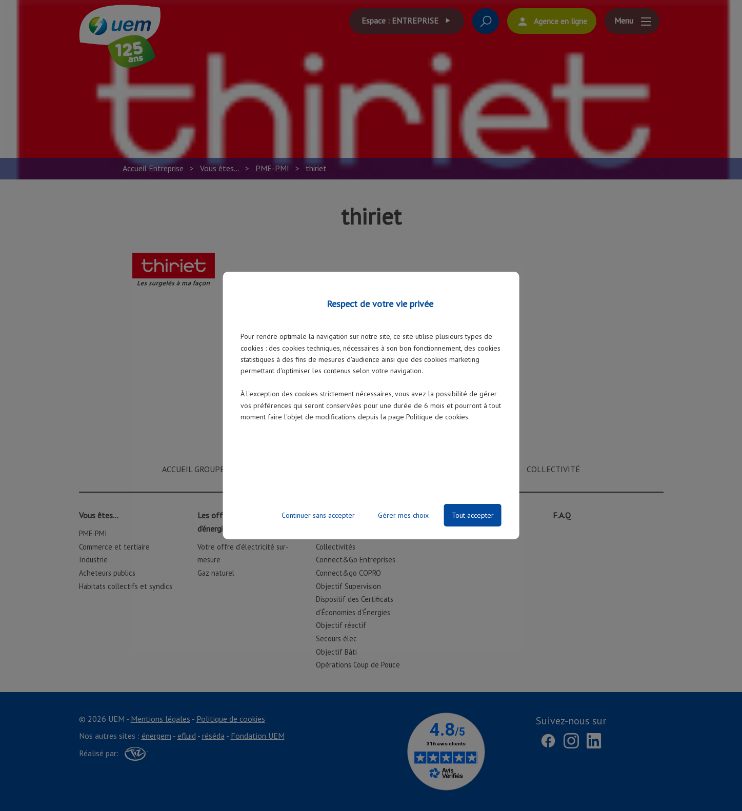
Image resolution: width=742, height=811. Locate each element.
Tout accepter (473, 515)
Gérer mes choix (403, 515)
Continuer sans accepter (318, 515)
